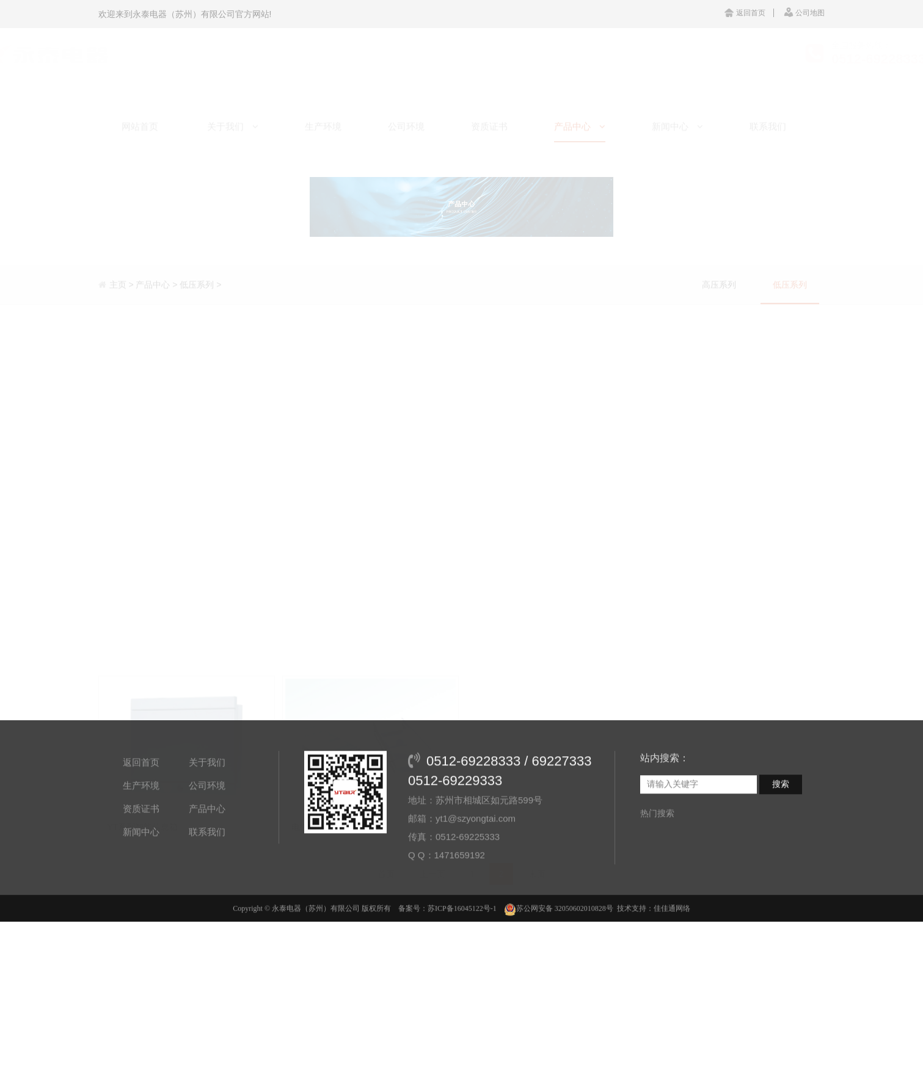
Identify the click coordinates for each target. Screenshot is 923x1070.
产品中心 (207, 849)
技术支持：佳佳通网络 (653, 948)
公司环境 (207, 825)
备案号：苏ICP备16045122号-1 (447, 948)
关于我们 (207, 802)
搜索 (780, 824)
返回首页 (744, 13)
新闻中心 (141, 872)
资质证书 (141, 849)
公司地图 (804, 13)
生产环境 (141, 825)
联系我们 (207, 872)
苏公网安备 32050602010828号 (558, 948)
